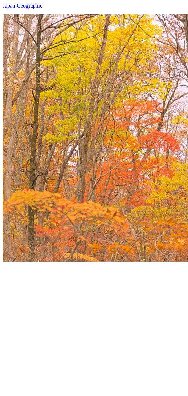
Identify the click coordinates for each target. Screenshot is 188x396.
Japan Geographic (22, 6)
